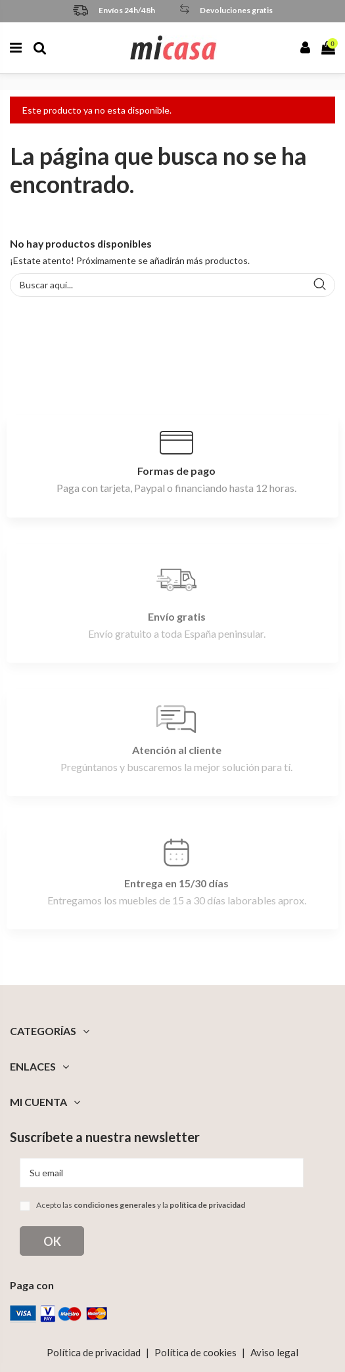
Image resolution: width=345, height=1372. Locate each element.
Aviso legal (274, 1352)
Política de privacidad (94, 1352)
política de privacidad (207, 1205)
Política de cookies (195, 1352)
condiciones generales (115, 1205)
